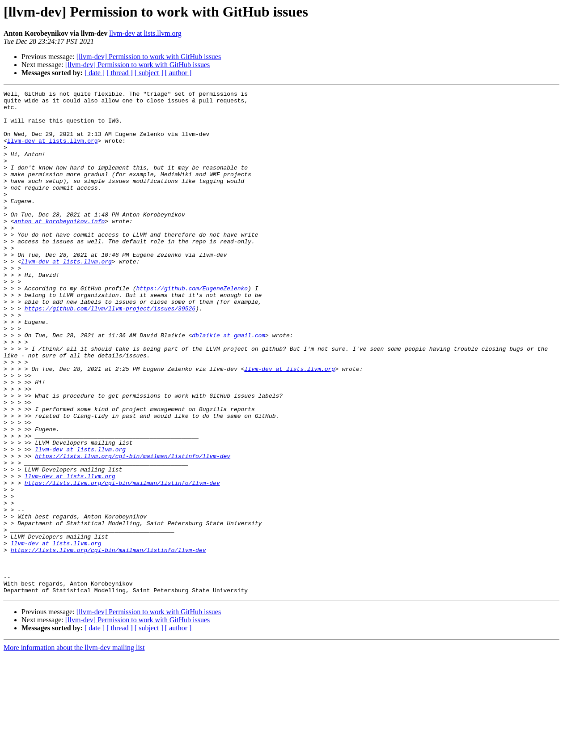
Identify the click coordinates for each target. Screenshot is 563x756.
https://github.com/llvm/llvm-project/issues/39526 (110, 352)
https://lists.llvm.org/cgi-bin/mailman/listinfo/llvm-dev (132, 530)
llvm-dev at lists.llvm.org (145, 33)
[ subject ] (149, 72)
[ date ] (95, 72)
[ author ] (178, 72)
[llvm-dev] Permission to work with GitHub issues (148, 56)
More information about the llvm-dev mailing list (74, 748)
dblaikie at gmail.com (228, 385)
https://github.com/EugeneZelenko (192, 328)
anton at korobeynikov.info (59, 248)
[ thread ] (119, 72)
